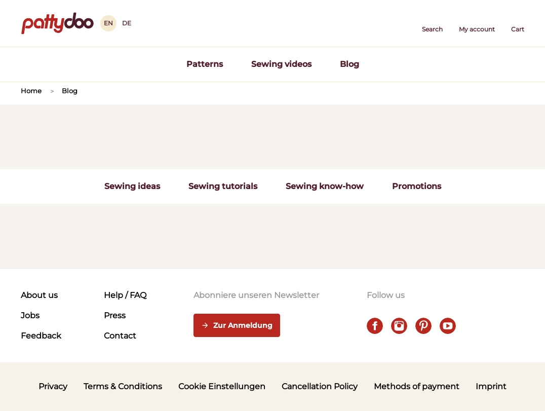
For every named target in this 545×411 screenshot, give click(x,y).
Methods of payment (416, 386)
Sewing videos (281, 64)
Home (31, 91)
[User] (477, 23)
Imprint (491, 386)
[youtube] (448, 326)
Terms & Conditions (123, 386)
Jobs (30, 315)
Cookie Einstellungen (221, 386)
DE (126, 23)
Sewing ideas (132, 186)
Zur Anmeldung (236, 326)
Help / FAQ (125, 295)
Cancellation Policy (320, 386)
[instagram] (399, 326)
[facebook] (375, 326)
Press (115, 315)
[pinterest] (423, 326)
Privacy (52, 386)
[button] (432, 23)
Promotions (416, 186)
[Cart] (517, 23)
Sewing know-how (325, 186)
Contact (120, 336)
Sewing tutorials (222, 186)
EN (108, 23)
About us (39, 295)
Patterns (204, 64)
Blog (349, 64)
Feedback (41, 336)
